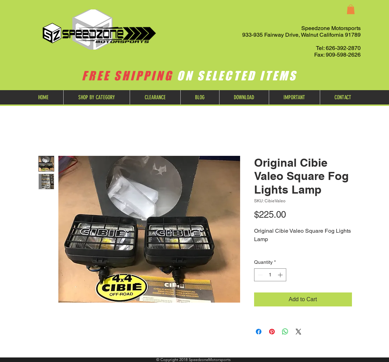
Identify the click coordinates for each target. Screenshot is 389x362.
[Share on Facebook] (258, 331)
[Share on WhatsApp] (285, 331)
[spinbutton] (270, 275)
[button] (351, 9)
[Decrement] (259, 275)
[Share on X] (298, 331)
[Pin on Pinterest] (272, 331)
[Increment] (280, 275)
